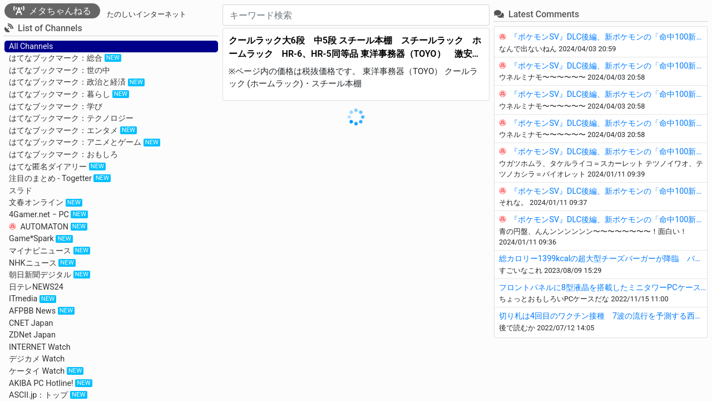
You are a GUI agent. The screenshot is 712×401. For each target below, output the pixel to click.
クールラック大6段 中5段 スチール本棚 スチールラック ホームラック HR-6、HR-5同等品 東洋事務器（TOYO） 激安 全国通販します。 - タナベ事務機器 (355, 48)
